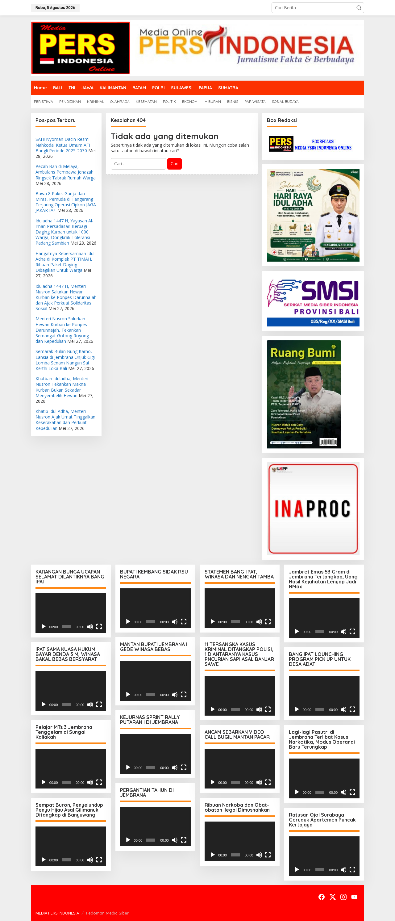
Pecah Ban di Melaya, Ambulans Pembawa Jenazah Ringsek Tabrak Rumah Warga (65, 171)
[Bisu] (90, 627)
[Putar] (43, 627)
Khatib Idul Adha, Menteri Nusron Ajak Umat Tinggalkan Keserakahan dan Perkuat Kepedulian (65, 419)
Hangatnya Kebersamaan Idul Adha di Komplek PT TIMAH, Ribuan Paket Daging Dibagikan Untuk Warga (64, 261)
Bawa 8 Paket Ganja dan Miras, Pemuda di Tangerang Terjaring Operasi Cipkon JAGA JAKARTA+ (65, 202)
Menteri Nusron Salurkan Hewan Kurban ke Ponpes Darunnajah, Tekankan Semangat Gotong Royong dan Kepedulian (62, 330)
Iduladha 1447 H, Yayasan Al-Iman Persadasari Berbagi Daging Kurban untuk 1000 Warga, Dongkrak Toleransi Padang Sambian (64, 232)
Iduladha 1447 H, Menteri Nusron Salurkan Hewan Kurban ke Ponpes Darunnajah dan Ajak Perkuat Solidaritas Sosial (66, 297)
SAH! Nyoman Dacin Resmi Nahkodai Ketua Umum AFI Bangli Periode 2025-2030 (62, 144)
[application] (70, 613)
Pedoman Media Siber (107, 912)
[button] (359, 7)
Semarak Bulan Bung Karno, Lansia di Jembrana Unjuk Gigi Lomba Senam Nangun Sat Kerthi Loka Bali (65, 359)
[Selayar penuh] (99, 627)
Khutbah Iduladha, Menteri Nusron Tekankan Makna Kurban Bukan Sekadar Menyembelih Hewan (61, 387)
